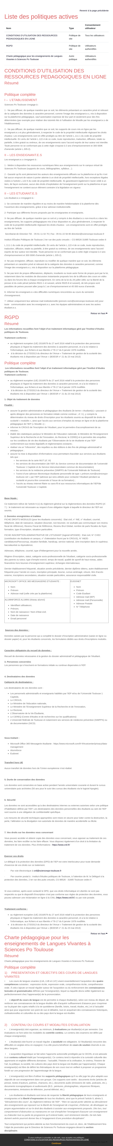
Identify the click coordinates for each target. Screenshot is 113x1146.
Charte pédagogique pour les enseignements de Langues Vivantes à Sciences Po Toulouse (47, 943)
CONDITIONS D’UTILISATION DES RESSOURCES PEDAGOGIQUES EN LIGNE (56, 1140)
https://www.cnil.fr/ (61, 844)
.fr (60, 870)
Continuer (56, 1143)
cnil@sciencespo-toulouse (46, 870)
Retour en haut (99, 313)
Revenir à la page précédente (94, 10)
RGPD (9, 45)
